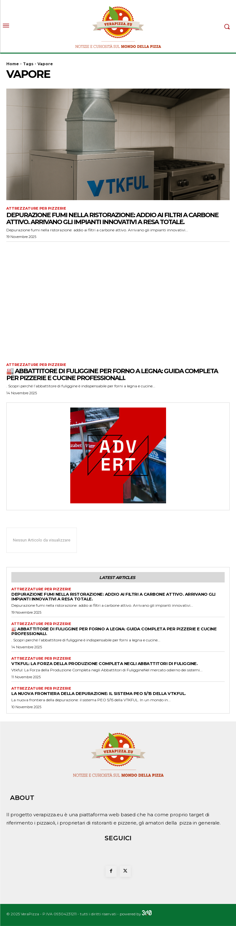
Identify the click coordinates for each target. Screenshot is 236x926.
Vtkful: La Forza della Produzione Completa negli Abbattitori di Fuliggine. (104, 663)
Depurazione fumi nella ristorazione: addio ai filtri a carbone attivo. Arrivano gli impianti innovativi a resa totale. (112, 218)
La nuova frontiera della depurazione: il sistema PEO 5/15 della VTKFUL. (98, 693)
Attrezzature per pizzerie (36, 208)
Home (12, 63)
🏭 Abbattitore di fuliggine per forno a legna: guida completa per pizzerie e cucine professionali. (112, 374)
